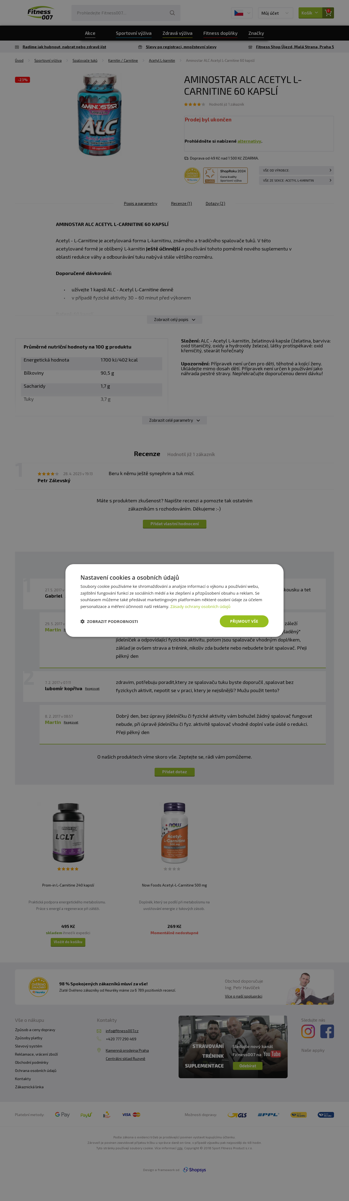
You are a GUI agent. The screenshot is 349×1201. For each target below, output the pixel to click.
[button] (109, 621)
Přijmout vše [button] (244, 621)
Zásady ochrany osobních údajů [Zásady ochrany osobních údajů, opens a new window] (200, 606)
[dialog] (174, 600)
